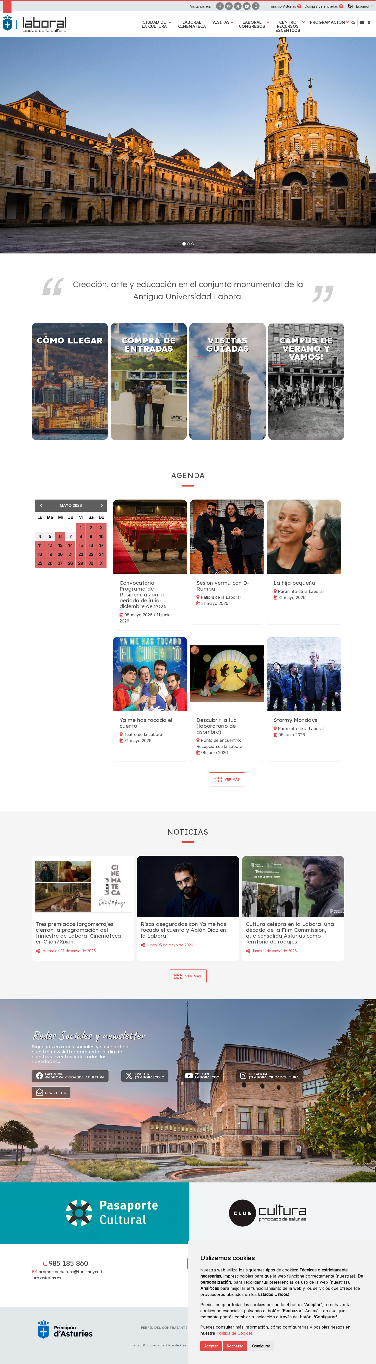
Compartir (38, 951)
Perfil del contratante (164, 1327)
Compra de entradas (321, 6)
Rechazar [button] (235, 1346)
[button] (364, 6)
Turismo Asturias (282, 6)
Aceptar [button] (211, 1346)
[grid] (71, 544)
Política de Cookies (234, 1333)
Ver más (193, 976)
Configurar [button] (261, 1346)
